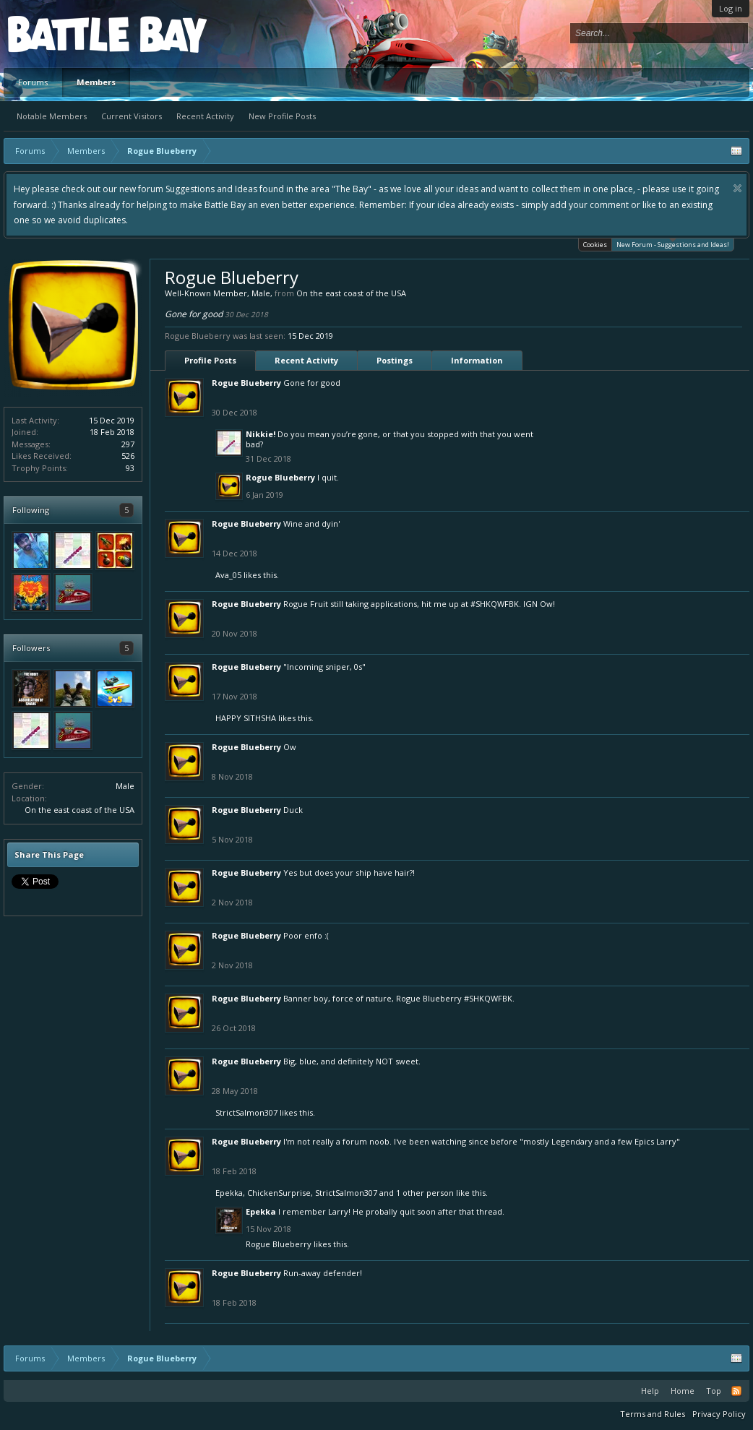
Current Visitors (131, 116)
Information (477, 360)
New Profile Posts (282, 116)
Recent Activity (205, 116)
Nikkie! (260, 433)
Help (650, 1390)
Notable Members (52, 116)
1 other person (425, 1192)
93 (130, 467)
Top (713, 1390)
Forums (33, 82)
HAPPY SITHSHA (245, 717)
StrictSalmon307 (246, 1112)
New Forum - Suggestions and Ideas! (672, 243)
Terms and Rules (652, 1413)
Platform (60, 33)
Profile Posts (210, 360)
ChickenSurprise (279, 1192)
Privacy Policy (719, 1413)
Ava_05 (228, 574)
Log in (730, 8)
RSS (736, 1391)
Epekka (229, 1192)
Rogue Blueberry (246, 382)
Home (682, 1390)
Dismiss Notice (737, 188)
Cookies (595, 244)
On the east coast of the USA (79, 809)
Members (96, 82)
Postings (394, 360)
